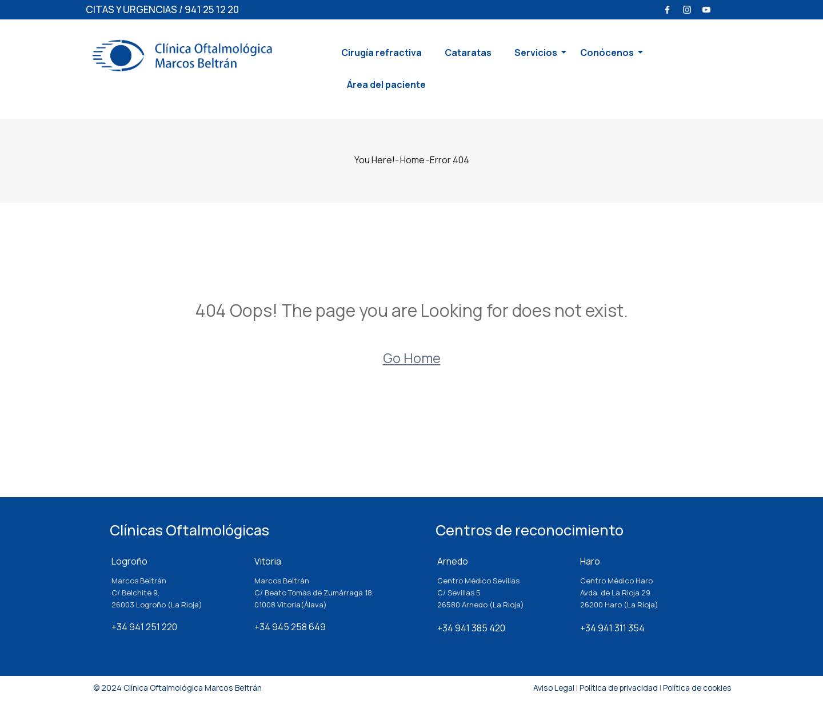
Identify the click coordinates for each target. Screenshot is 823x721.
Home (412, 160)
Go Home (412, 357)
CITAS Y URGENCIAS (131, 9)
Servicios (538, 52)
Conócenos (610, 52)
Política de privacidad (614, 687)
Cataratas (468, 52)
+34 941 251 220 (144, 627)
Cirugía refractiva (381, 52)
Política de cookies (696, 687)
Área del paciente (386, 84)
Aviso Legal (548, 687)
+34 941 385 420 (471, 628)
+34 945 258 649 (290, 627)
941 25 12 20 (212, 9)
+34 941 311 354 (612, 628)
